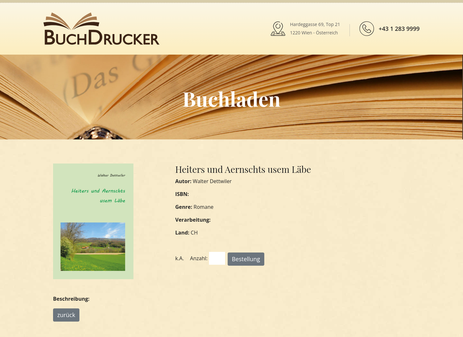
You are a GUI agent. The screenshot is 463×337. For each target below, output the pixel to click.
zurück (66, 315)
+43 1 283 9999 (399, 28)
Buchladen (231, 98)
